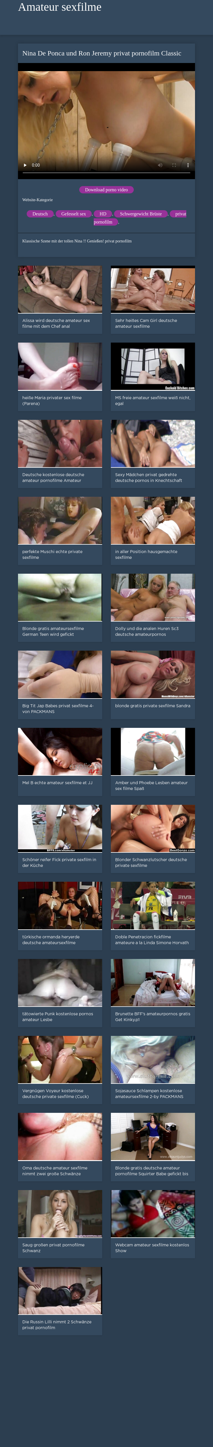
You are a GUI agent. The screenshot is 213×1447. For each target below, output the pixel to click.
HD (103, 213)
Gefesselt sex (74, 213)
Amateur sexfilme (60, 6)
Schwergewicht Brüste (141, 213)
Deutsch (40, 213)
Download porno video (106, 189)
